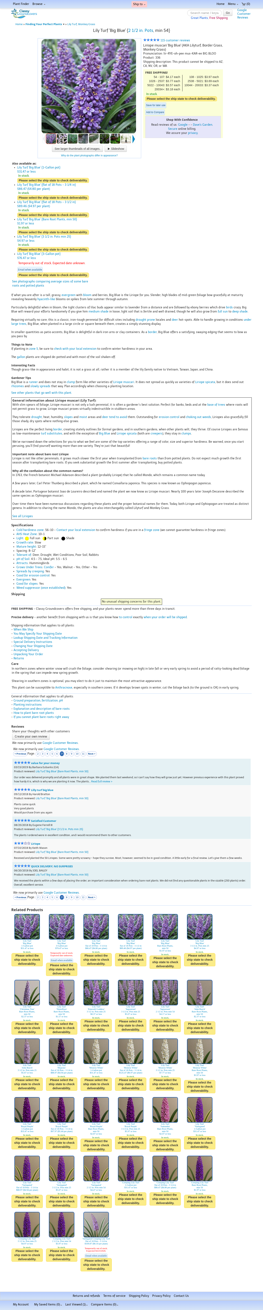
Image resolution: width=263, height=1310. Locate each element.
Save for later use (155, 105)
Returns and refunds (86, 1296)
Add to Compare (155, 112)
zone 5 (33, 349)
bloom (87, 295)
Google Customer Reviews (60, 743)
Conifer (49, 567)
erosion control (169, 417)
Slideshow (115, 148)
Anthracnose (63, 687)
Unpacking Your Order (28, 654)
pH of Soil (22, 559)
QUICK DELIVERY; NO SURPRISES (52, 866)
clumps (186, 433)
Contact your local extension (76, 530)
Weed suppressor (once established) (40, 588)
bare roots (150, 458)
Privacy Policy (161, 1296)
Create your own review (31, 736)
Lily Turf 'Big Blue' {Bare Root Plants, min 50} (62, 771)
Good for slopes (27, 583)
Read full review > (101, 781)
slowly (34, 386)
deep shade (240, 311)
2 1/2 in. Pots (140, 30)
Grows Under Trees (29, 567)
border (152, 332)
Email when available (30, 269)
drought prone (145, 320)
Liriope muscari (123, 382)
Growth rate (24, 542)
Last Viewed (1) (76, 1304)
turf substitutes (51, 433)
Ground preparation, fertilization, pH (38, 700)
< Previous (20, 753)
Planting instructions (28, 704)
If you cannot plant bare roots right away (41, 717)
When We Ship (23, 629)
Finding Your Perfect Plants (45, 24)
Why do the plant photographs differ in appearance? (89, 155)
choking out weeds (198, 417)
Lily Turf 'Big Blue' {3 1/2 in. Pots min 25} (59, 829)
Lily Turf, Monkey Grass (81, 24)
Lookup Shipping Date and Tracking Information (45, 638)
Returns (19, 658)
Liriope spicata (205, 382)
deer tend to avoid (114, 417)
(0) (246, 4)
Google (183, 125)
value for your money (45, 763)
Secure (172, 129)
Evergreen (23, 579)
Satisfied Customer (43, 821)
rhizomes (17, 386)
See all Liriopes (22, 516)
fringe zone (151, 530)
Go (228, 12)
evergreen (68, 295)
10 (77, 754)
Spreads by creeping (30, 571)
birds (229, 307)
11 (83, 754)
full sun (223, 311)
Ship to (139, 4)
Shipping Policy (139, 1296)
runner (33, 382)
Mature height (26, 546)
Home (221, 4)
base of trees (216, 404)
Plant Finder (21, 4)
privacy (192, 133)
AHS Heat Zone (26, 534)
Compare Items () (104, 1304)
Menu (233, 4)
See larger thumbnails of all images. (77, 148)
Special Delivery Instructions (33, 642)
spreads (45, 386)
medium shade (98, 311)
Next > (91, 753)
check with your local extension (75, 349)
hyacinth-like (46, 299)
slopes (68, 417)
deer (175, 320)
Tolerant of (23, 555)
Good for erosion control (33, 575)
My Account (21, 1304)
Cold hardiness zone (30, 530)
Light (19, 538)
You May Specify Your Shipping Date (38, 633)
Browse (38, 4)
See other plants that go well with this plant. (41, 393)
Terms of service (114, 1296)
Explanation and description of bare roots (42, 709)
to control (125, 617)
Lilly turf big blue (42, 790)
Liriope (35, 843)
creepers (157, 433)
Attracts (22, 563)
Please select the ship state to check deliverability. (181, 98)
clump (71, 382)
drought (36, 417)
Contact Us (181, 1296)
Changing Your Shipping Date (33, 646)
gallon (21, 357)
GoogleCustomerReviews (244, 13)
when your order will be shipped (165, 617)
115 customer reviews (166, 40)
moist (83, 417)
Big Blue (104, 433)
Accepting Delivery (26, 650)
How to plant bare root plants (34, 713)
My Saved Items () (48, 1304)
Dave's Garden (202, 125)
